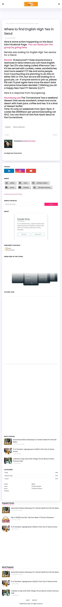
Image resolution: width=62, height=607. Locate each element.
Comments (10, 250)
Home (7, 23)
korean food (31, 475)
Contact (26, 187)
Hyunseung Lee (12, 97)
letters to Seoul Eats (19, 127)
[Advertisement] (10, 399)
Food (31, 472)
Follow (23, 234)
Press (12, 187)
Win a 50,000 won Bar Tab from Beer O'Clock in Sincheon (32, 517)
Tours (25, 183)
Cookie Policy (17, 194)
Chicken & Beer (42, 183)
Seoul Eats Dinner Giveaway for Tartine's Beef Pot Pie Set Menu (34, 441)
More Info (38, 234)
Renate (8, 59)
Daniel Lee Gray (28, 141)
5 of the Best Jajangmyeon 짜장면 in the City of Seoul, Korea (33, 450)
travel (31, 478)
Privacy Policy (8, 194)
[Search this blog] (24, 204)
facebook (12, 23)
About (12, 183)
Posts (8, 248)
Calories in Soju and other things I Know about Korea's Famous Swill (33, 460)
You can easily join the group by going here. (28, 46)
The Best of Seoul (44, 187)
